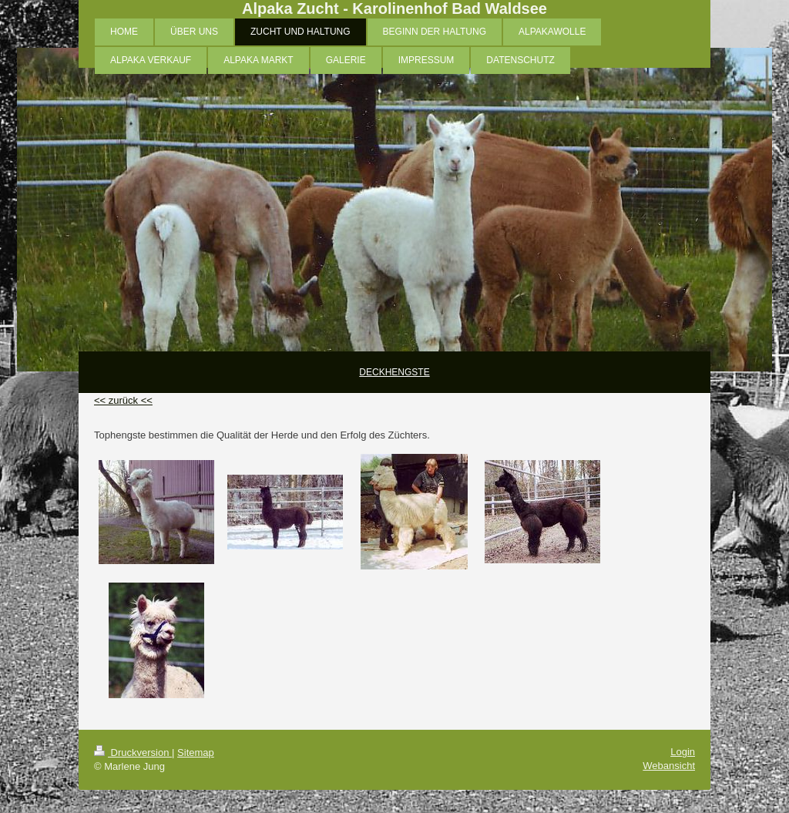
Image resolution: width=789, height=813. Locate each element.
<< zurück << (123, 400)
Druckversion (133, 752)
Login (682, 752)
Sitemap (195, 752)
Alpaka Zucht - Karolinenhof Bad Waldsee (394, 8)
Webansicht (669, 765)
